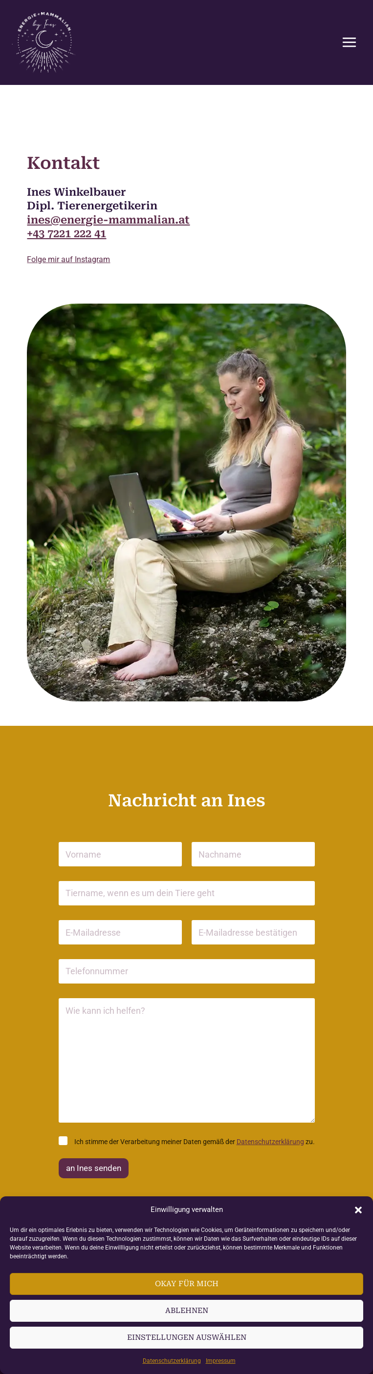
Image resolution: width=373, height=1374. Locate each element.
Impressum (221, 1360)
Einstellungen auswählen (186, 1337)
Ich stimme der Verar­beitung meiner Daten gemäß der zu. (194, 1142)
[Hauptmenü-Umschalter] (349, 42)
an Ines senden (93, 1168)
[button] (358, 1210)
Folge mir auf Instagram (68, 259)
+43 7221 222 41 (66, 233)
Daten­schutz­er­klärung (172, 1360)
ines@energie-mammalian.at (108, 220)
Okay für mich (187, 1283)
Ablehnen (186, 1310)
